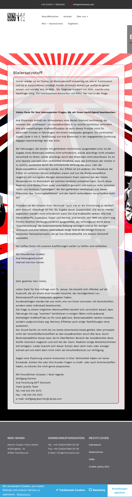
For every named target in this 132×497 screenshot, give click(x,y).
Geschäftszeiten (50, 16)
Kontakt (67, 16)
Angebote (73, 23)
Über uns (82, 16)
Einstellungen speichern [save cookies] (119, 490)
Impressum (95, 445)
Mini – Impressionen (52, 23)
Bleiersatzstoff (27, 72)
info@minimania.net (81, 4)
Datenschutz (96, 453)
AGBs (92, 460)
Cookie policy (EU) (99, 467)
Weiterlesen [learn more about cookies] (23, 494)
